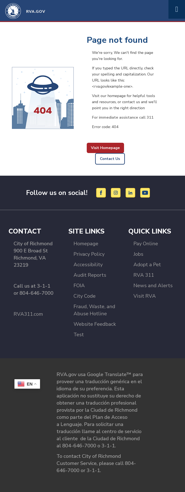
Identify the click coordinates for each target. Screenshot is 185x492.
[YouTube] (145, 192)
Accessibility (88, 264)
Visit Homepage (105, 147)
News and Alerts (153, 285)
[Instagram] (116, 192)
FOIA (79, 285)
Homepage (86, 243)
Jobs (138, 254)
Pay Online (145, 243)
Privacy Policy (89, 254)
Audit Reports (90, 275)
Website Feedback (95, 324)
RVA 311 (143, 275)
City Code (85, 296)
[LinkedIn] (131, 192)
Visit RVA (144, 296)
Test (79, 334)
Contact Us (110, 158)
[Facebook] (101, 192)
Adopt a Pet (147, 264)
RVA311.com (28, 314)
